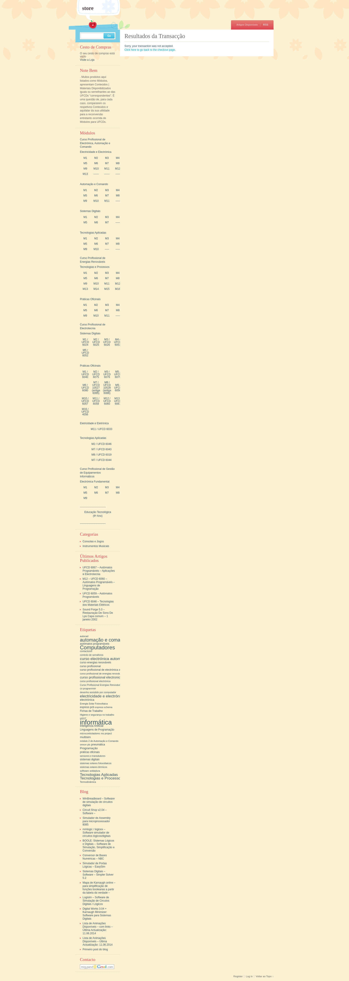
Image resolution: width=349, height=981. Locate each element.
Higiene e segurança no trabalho (97, 714)
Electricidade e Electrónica (95, 151)
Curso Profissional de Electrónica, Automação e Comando (95, 143)
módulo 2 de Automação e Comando (99, 741)
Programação (89, 748)
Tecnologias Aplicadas (93, 232)
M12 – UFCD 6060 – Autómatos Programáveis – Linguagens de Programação (99, 583)
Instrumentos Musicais (96, 546)
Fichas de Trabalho (91, 711)
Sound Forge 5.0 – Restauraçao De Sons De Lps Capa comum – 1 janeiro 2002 (98, 614)
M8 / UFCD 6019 (101, 454)
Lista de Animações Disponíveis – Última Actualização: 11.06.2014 (98, 941)
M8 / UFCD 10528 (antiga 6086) (107, 388)
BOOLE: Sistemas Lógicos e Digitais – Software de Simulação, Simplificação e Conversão (98, 845)
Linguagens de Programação (97, 729)
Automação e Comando (94, 184)
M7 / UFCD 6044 (101, 460)
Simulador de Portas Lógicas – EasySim (95, 865)
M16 (117, 289)
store (88, 8)
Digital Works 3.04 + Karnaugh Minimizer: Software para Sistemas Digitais (97, 913)
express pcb (87, 707)
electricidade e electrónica (102, 696)
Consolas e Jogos (93, 541)
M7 (107, 163)
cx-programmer (88, 688)
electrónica (87, 699)
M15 (107, 289)
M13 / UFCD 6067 (118, 401)
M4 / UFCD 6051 (117, 342)
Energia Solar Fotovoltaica (94, 703)
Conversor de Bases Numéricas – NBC (95, 857)
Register (238, 976)
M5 (85, 163)
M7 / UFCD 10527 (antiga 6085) (96, 388)
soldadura (95, 770)
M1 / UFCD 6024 (85, 342)
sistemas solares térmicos (93, 767)
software (84, 770)
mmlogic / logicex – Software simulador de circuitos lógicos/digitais (96, 833)
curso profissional (90, 666)
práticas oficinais (90, 752)
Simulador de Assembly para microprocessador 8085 (96, 821)
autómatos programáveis (94, 643)
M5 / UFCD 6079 (118, 374)
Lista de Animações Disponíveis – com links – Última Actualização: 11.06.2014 (98, 928)
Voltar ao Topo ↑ (265, 976)
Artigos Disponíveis (247, 24)
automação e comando (104, 640)
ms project (106, 733)
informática (96, 722)
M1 (85, 157)
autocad (84, 636)
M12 (117, 168)
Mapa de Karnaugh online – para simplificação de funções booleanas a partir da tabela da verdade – (99, 887)
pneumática (98, 744)
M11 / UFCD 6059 (95, 401)
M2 (96, 157)
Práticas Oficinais (90, 299)
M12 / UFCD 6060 (107, 401)
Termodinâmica (88, 782)
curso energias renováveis (95, 662)
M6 (96, 163)
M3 (107, 157)
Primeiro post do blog (95, 949)
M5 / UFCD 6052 (85, 353)
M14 (96, 289)
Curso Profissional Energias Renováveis (101, 685)
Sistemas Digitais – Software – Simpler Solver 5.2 (98, 875)
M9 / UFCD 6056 (118, 388)
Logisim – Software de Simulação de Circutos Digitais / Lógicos (96, 901)
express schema (103, 707)
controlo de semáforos (91, 655)
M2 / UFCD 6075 (95, 374)
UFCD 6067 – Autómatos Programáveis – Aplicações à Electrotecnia (99, 571)
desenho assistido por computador (98, 692)
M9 (85, 168)
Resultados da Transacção (154, 36)
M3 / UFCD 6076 (107, 374)
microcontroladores (90, 733)
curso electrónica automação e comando (114, 658)
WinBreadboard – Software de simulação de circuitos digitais (99, 802)
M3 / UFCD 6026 (107, 342)
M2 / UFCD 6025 (96, 342)
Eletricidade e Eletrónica (94, 423)
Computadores (97, 647)
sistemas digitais (89, 759)
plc (89, 744)
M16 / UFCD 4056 (85, 412)
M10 (96, 168)
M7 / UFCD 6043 (101, 449)
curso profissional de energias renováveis (102, 673)
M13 (85, 174)
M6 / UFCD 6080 (85, 388)
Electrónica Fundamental (95, 481)
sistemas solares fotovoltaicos (96, 763)
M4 (118, 157)
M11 (107, 168)
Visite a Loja (87, 59)
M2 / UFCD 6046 (101, 444)
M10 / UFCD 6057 (85, 401)
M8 (118, 163)
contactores (86, 651)
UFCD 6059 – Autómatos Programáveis (97, 595)
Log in (249, 976)
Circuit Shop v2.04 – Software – (95, 811)
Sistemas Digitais (90, 211)
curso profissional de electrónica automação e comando (113, 669)
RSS (265, 24)
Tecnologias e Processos (95, 266)
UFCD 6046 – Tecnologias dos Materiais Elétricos (98, 603)
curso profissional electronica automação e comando (118, 677)
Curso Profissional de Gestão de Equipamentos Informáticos (97, 472)
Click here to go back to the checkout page (149, 49)
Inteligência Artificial (91, 725)
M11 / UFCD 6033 (101, 429)
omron (83, 744)
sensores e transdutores (92, 756)
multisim (85, 737)
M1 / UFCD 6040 (85, 374)
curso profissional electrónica (95, 681)
